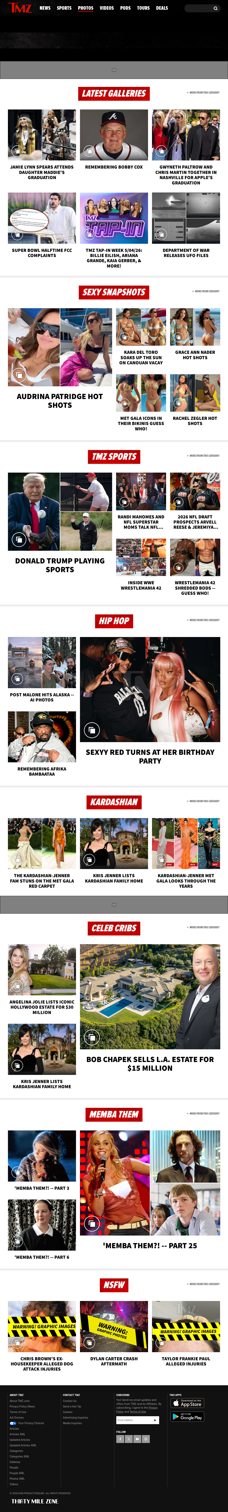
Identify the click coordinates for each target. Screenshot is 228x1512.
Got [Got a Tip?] (20, 24)
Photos (81, 40)
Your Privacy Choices (27, 1423)
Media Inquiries (72, 1423)
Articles (14, 1428)
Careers (67, 1412)
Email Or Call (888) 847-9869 (53, 24)
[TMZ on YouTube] (137, 1439)
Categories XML (19, 1456)
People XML (17, 1473)
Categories (16, 1451)
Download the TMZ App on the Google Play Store (187, 1417)
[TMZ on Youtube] (23, 7)
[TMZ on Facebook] (11, 7)
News (17, 40)
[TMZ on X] (16, 7)
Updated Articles (20, 1439)
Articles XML (18, 1434)
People (14, 1467)
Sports (48, 40)
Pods (145, 40)
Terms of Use (18, 1412)
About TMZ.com (20, 1401)
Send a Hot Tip (72, 1406)
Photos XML (17, 1478)
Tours (173, 40)
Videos (115, 40)
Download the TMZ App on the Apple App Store (187, 1403)
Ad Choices (17, 1417)
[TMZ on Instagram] (31, 7)
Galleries (15, 1462)
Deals (203, 40)
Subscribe (155, 1420)
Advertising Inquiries (75, 1417)
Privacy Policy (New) (22, 1406)
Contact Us (70, 1401)
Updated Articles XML (23, 1445)
